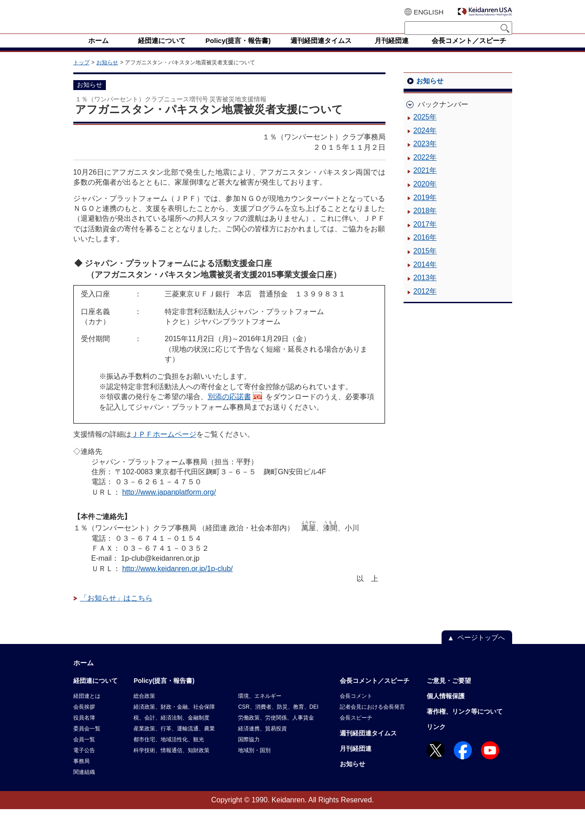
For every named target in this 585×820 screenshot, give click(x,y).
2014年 (425, 275)
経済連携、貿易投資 (262, 739)
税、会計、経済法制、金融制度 (171, 728)
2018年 (425, 221)
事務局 (81, 772)
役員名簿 (84, 728)
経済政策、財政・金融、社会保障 (174, 718)
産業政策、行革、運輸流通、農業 (174, 739)
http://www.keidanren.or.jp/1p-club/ (177, 579)
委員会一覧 (86, 739)
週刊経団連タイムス (368, 744)
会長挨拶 (84, 718)
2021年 (425, 181)
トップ (81, 73)
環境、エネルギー (259, 707)
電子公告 (84, 761)
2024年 (425, 141)
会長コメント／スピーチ (374, 691)
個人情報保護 (446, 706)
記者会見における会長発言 (372, 718)
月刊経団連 (355, 759)
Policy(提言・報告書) (164, 691)
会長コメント (356, 707)
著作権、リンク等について (465, 722)
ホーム (83, 673)
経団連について (95, 691)
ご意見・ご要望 (449, 691)
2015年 (425, 262)
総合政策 (144, 707)
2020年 (425, 195)
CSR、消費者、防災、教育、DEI (278, 718)
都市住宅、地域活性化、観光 (168, 750)
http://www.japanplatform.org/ (169, 503)
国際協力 (249, 750)
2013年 (425, 288)
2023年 (425, 154)
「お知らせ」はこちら (116, 609)
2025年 (425, 128)
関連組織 (84, 783)
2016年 (425, 248)
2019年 (425, 208)
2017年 (425, 235)
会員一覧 (84, 750)
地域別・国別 (254, 761)
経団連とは (86, 707)
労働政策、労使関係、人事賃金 (276, 728)
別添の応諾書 (229, 407)
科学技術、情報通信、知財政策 (171, 761)
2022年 (425, 168)
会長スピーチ (356, 728)
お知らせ (107, 73)
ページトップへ (481, 648)
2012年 (425, 302)
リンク (436, 737)
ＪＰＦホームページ (163, 445)
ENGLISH (429, 12)
